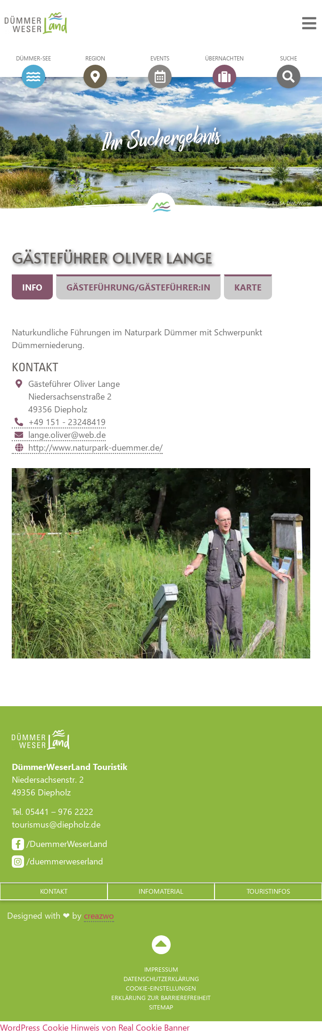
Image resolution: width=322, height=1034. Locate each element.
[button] (53, 891)
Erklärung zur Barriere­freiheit (161, 997)
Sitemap (161, 1007)
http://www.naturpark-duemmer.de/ (87, 447)
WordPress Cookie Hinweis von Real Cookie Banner (95, 1027)
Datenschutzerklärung (161, 978)
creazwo (99, 915)
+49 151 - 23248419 (59, 421)
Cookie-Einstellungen (161, 988)
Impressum (161, 969)
